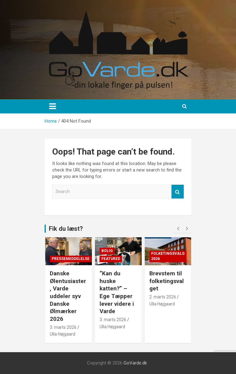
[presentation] (178, 228)
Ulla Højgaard (62, 334)
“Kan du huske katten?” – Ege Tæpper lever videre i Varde (117, 292)
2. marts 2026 (162, 296)
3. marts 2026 (63, 327)
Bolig (107, 251)
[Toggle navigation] (53, 106)
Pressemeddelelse (70, 259)
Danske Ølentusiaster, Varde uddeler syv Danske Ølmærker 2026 (68, 296)
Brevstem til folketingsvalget (166, 281)
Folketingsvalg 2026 (168, 256)
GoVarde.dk (135, 363)
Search (177, 192)
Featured (110, 259)
